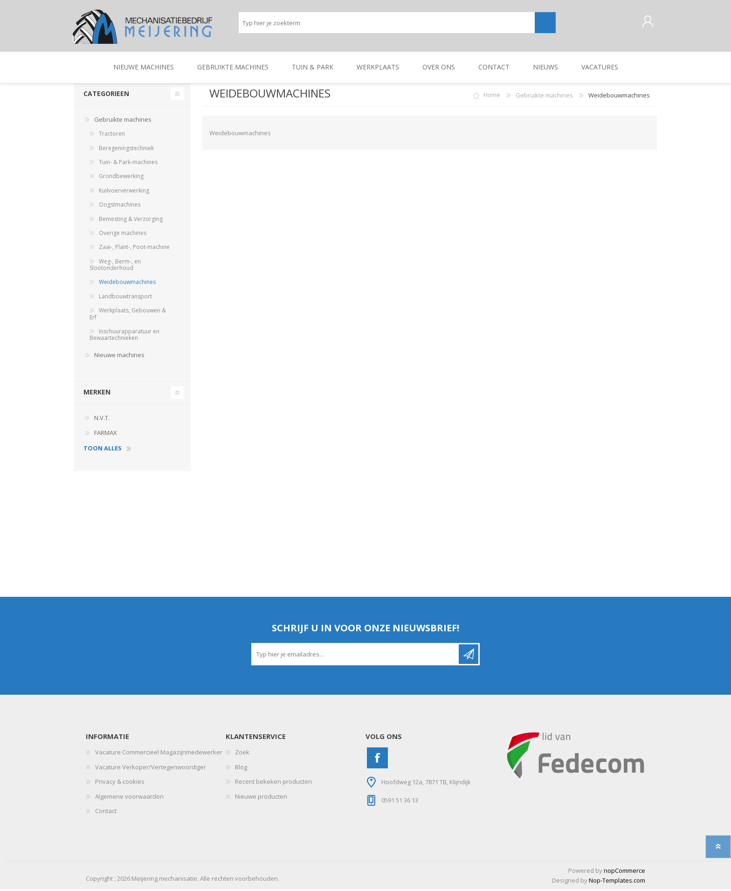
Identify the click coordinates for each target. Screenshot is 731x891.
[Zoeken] (387, 23)
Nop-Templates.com (617, 881)
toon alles (102, 450)
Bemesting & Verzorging (131, 220)
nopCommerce (624, 872)
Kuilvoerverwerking (124, 192)
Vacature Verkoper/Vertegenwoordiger (150, 768)
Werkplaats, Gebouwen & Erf (128, 315)
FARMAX (105, 434)
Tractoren (112, 135)
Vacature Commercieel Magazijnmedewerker (158, 754)
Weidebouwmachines (127, 284)
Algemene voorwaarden (129, 798)
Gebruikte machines (123, 121)
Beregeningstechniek (126, 149)
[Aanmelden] (356, 656)
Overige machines (122, 235)
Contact (106, 812)
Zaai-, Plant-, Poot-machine (134, 249)
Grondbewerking (121, 178)
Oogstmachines (119, 206)
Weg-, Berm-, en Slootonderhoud (115, 266)
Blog (241, 768)
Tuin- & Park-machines (128, 164)
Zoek (242, 754)
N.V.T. (102, 419)
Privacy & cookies (120, 783)
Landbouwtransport (125, 298)
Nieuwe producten (261, 798)
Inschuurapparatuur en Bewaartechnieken (124, 336)
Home (491, 96)
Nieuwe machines (119, 356)
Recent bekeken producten (273, 783)
